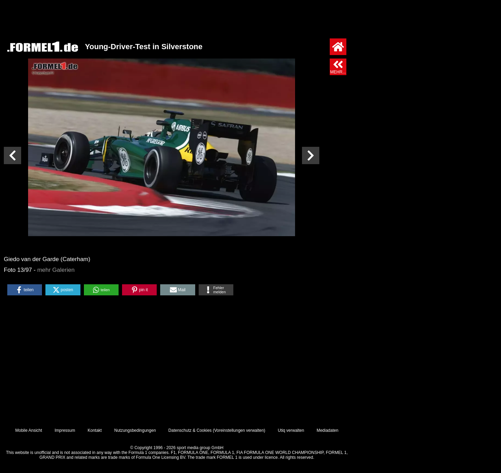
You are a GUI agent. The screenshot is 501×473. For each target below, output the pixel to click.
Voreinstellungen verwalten (239, 430)
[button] (24, 289)
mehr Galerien (56, 270)
